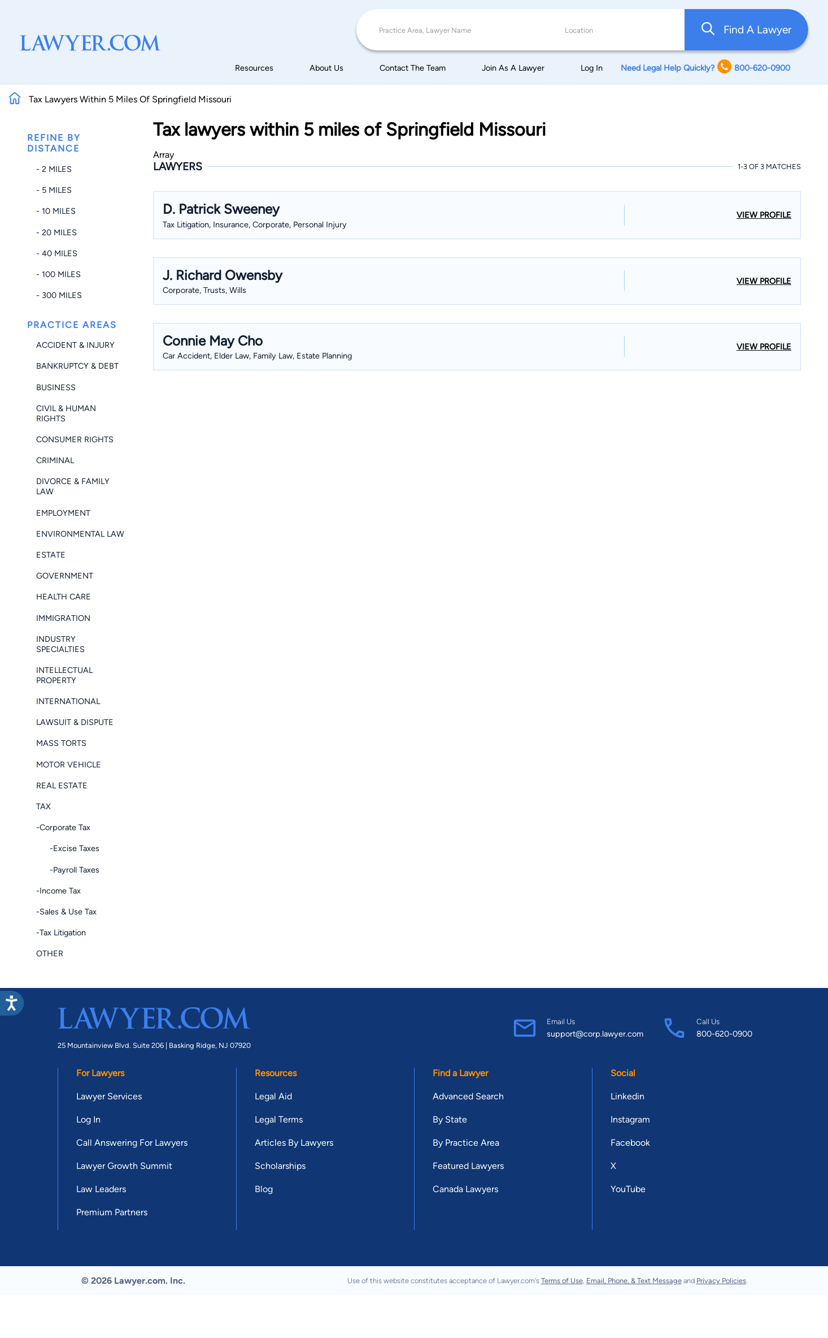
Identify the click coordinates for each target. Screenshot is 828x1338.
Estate (51, 555)
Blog (264, 1189)
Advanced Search (468, 1096)
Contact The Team (413, 68)
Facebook (630, 1142)
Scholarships (280, 1165)
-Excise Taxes (67, 848)
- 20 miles (56, 232)
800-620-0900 (724, 1034)
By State (450, 1119)
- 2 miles (54, 169)
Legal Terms (279, 1119)
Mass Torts (61, 743)
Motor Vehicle (68, 764)
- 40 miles (56, 253)
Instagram (630, 1119)
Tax (43, 806)
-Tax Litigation (61, 932)
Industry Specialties (60, 644)
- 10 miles (56, 211)
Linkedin (627, 1096)
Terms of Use (562, 1280)
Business (56, 387)
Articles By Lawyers (294, 1142)
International (68, 701)
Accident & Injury (75, 345)
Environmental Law (80, 534)
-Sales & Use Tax (66, 912)
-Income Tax (58, 891)
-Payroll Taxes (67, 870)
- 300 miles (59, 295)
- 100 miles (58, 274)
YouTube (628, 1189)
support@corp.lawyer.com (595, 1034)
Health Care (63, 597)
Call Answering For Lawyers (132, 1142)
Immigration (63, 618)
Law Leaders (101, 1189)
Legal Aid (273, 1096)
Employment (63, 513)
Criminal (55, 460)
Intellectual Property (64, 675)
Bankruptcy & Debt (77, 366)
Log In (592, 68)
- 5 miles (54, 190)
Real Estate (62, 785)
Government (64, 576)
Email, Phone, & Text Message (634, 1280)
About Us (326, 68)
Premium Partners (111, 1212)
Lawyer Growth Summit (124, 1165)
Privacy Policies (721, 1280)
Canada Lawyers (465, 1189)
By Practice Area (466, 1142)
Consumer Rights (75, 439)
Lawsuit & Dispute (75, 722)
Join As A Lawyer (513, 68)
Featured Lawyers (468, 1165)
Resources (254, 68)
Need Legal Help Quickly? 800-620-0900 (705, 67)
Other (49, 953)
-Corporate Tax (63, 827)
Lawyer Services (109, 1096)
